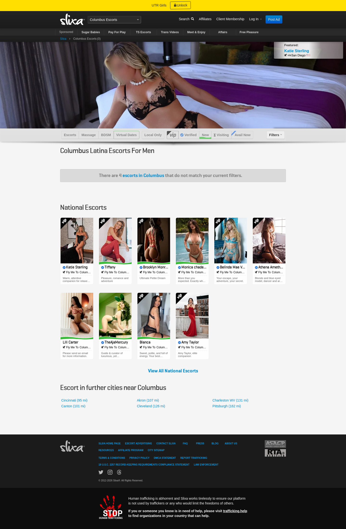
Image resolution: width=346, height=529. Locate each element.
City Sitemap (156, 450)
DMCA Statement (165, 458)
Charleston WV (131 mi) (230, 400)
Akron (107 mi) (148, 400)
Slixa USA (72, 19)
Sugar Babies (90, 32)
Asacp (275, 444)
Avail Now (242, 135)
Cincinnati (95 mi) (74, 400)
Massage (88, 135)
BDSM (106, 135)
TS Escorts (143, 32)
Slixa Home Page (110, 443)
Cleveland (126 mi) (151, 406)
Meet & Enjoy (196, 32)
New (205, 135)
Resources (106, 450)
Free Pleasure (249, 32)
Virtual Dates (126, 135)
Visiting (223, 135)
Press (200, 443)
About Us (231, 443)
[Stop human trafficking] (173, 507)
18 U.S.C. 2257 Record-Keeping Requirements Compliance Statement (144, 464)
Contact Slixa (166, 443)
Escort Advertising (138, 443)
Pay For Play (117, 32)
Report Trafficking (193, 458)
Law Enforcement (206, 464)
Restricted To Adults (275, 453)
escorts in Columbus (143, 175)
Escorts (111, 20)
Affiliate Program (130, 450)
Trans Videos (170, 32)
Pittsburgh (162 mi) (226, 406)
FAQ (185, 443)
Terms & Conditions (112, 458)
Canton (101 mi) (73, 406)
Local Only (153, 135)
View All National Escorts (173, 371)
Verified (191, 135)
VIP (172, 135)
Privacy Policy (140, 458)
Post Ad (274, 19)
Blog (215, 443)
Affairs (222, 32)
